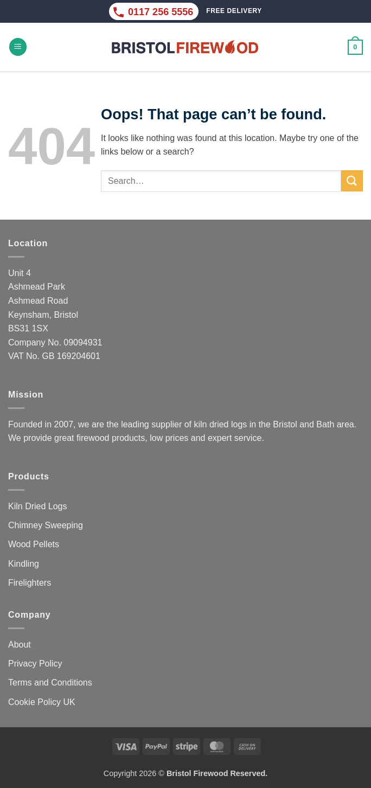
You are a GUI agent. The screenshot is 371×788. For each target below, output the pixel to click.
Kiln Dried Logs (37, 506)
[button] (18, 47)
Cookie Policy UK (41, 702)
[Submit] (352, 180)
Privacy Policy (35, 663)
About (19, 644)
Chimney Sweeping (45, 525)
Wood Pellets (33, 544)
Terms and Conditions (50, 682)
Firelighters (29, 582)
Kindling (23, 563)
